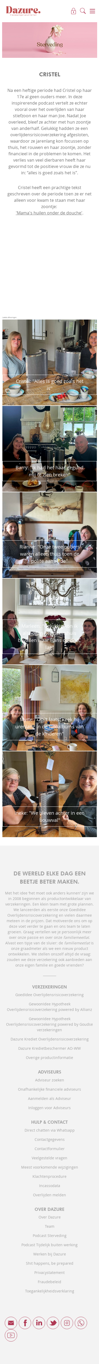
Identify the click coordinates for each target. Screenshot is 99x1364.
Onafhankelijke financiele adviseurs (49, 1089)
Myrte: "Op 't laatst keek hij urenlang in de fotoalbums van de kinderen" (49, 726)
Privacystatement (49, 1272)
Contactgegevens (50, 1139)
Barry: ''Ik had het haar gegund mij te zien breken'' (49, 471)
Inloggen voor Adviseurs (49, 1107)
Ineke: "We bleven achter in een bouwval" (49, 816)
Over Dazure (50, 1217)
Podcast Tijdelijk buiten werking (49, 1244)
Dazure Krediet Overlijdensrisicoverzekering (50, 1039)
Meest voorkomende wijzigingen (49, 1167)
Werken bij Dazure (49, 1254)
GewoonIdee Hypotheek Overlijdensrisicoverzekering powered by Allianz (49, 1006)
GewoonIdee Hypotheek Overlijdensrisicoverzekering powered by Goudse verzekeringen (49, 1024)
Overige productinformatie (49, 1057)
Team (49, 1226)
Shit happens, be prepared (49, 1263)
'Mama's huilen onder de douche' (49, 213)
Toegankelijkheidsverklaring (49, 1290)
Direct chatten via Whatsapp (50, 1130)
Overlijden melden (49, 1194)
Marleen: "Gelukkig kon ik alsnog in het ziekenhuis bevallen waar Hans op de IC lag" (49, 636)
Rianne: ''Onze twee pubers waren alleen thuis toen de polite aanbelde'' (50, 553)
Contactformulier (50, 1148)
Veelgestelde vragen (49, 1157)
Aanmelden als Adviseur (49, 1098)
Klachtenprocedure (49, 1176)
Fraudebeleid (49, 1281)
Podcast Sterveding (50, 1235)
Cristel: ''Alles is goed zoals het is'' (49, 384)
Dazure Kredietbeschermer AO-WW (49, 1048)
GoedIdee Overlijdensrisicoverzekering (49, 994)
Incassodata (49, 1185)
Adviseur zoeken (49, 1079)
